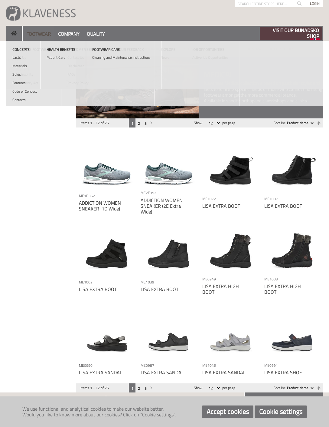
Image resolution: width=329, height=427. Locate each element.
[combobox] (270, 3)
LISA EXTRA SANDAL (100, 372)
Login (315, 3)
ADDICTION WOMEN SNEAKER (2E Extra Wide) (162, 206)
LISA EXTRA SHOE (283, 372)
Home (11, 48)
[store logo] (41, 13)
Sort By (279, 123)
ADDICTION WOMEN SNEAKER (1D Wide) (100, 205)
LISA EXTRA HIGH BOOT (220, 289)
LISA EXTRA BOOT (221, 206)
